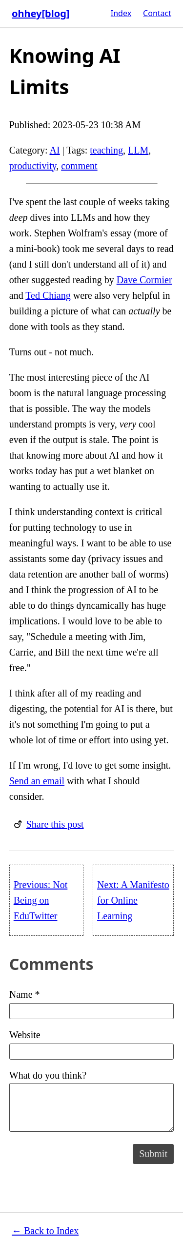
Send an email (36, 780)
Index (121, 13)
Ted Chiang (47, 295)
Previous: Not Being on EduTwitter (41, 900)
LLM (138, 150)
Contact (157, 13)
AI (55, 150)
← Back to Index (45, 1230)
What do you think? (91, 1101)
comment (79, 165)
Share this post (55, 824)
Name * (91, 1004)
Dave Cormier (144, 279)
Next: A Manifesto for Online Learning (133, 900)
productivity (32, 165)
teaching (106, 150)
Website (91, 1044)
